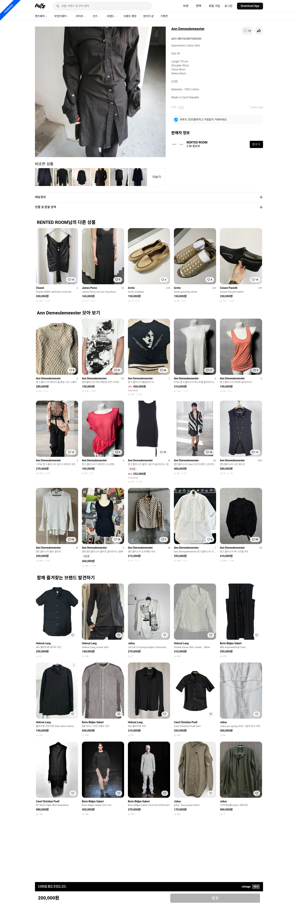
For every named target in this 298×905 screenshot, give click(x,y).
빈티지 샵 (148, 16)
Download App (250, 6)
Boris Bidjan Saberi (231, 643)
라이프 (81, 16)
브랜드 (112, 16)
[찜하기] (247, 31)
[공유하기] (259, 31)
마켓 (185, 6)
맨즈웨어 (41, 16)
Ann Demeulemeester (187, 29)
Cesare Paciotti (228, 287)
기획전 (164, 16)
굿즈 (96, 16)
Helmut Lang (43, 643)
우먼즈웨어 (61, 16)
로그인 (228, 6)
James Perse (89, 287)
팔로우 (256, 144)
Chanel (40, 287)
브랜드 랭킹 (130, 16)
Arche (131, 287)
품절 (215, 898)
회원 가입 (214, 6)
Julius (131, 643)
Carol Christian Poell (185, 722)
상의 (181, 107)
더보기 (156, 177)
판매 (198, 6)
